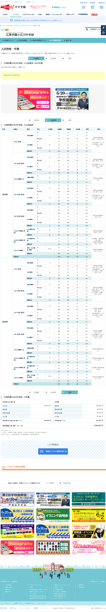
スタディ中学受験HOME (7, 25)
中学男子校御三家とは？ (59, 594)
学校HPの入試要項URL (13, 75)
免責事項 (35, 608)
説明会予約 (82, 587)
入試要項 (36, 120)
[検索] (78, 483)
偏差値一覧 (8, 591)
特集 (31, 587)
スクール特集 (32, 594)
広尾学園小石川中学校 (26, 25)
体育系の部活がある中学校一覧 (37, 596)
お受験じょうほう (18, 1)
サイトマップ (44, 608)
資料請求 (81, 585)
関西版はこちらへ (60, 7)
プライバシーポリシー (25, 608)
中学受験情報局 (58, 589)
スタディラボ (41, 603)
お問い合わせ (13, 608)
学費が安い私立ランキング (36, 591)
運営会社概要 (3, 608)
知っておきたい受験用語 (59, 591)
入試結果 (53, 58)
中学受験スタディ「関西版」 (98, 581)
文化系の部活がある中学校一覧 (37, 598)
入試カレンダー (58, 587)
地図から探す (8, 587)
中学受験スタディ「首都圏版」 (9, 581)
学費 (69, 58)
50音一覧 (7, 589)
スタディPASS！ (59, 598)
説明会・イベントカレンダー (62, 585)
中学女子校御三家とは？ (59, 596)
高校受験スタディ (30, 1)
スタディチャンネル (35, 585)
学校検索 (17, 25)
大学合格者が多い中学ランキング (38, 589)
